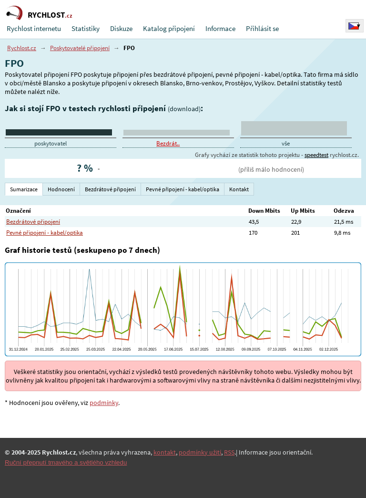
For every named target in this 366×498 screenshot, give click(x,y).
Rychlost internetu (34, 28)
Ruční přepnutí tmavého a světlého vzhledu (66, 462)
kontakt (164, 452)
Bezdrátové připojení (33, 222)
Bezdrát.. (168, 143)
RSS (229, 452)
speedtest (316, 155)
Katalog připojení (169, 28)
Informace (220, 28)
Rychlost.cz (21, 48)
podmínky (104, 402)
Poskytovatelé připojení (80, 48)
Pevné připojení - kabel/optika (44, 232)
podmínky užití (200, 452)
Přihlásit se (262, 28)
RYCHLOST (50, 15)
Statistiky (85, 28)
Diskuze (121, 28)
